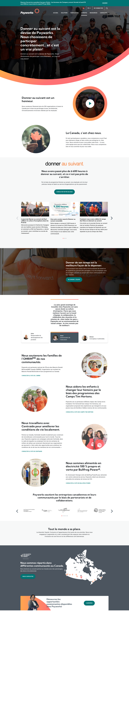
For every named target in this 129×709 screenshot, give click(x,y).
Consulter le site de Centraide (32, 451)
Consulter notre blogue (64, 191)
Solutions (64, 13)
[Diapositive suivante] (111, 218)
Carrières (89, 603)
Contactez (103, 13)
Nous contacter (28, 576)
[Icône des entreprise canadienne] (83, 8)
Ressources (93, 13)
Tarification (74, 13)
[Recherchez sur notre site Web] (107, 8)
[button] (63, 238)
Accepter (94, 705)
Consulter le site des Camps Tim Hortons (79, 412)
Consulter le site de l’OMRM (31, 375)
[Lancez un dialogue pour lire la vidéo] (90, 103)
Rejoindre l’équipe (74, 279)
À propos (84, 13)
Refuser (102, 705)
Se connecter (98, 8)
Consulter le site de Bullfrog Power (78, 483)
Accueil (55, 13)
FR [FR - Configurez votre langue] (89, 8)
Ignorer (104, 3)
